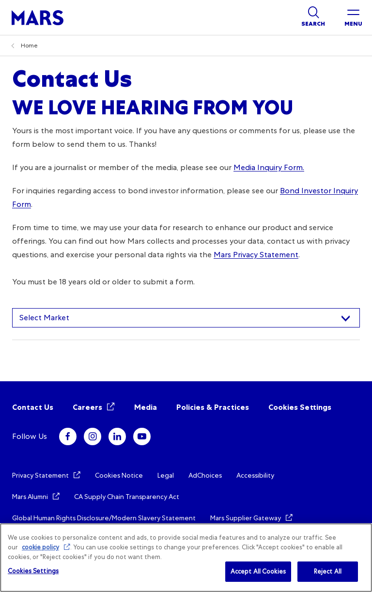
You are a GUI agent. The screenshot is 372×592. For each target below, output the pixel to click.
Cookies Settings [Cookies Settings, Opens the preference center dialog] (33, 571)
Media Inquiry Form (268, 167)
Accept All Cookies (258, 571)
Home (29, 45)
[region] (186, 557)
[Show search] (313, 17)
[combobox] (186, 317)
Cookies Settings (299, 407)
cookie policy (40, 547)
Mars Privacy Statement (256, 254)
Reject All (327, 571)
